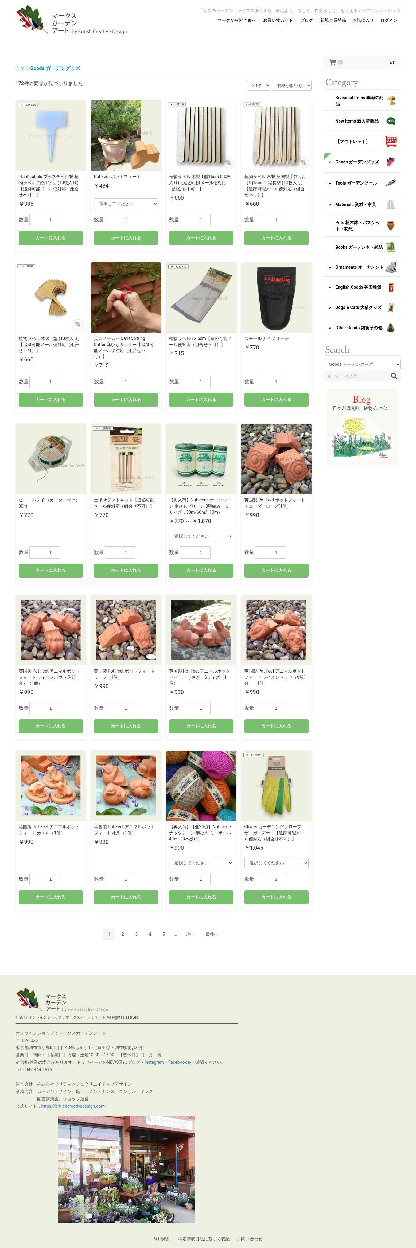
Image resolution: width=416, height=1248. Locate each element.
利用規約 (162, 1238)
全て (20, 68)
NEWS (113, 1062)
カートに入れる (51, 237)
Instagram (154, 1062)
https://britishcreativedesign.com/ (74, 1106)
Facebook (177, 1062)
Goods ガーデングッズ (55, 68)
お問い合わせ (249, 1238)
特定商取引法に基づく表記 (204, 1238)
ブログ (133, 1062)
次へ (190, 934)
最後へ (212, 934)
